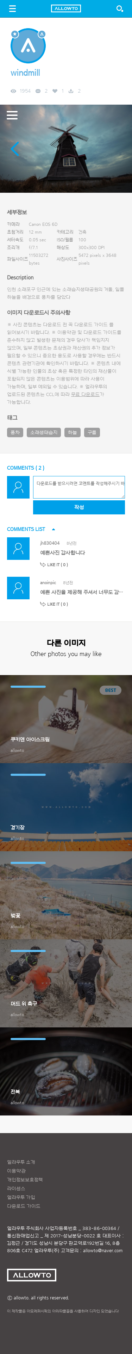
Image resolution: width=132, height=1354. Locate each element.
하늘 (72, 432)
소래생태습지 (43, 432)
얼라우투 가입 (21, 1197)
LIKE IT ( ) (57, 565)
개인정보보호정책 (25, 1179)
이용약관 (16, 1171)
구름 (92, 432)
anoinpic (48, 582)
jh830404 (49, 543)
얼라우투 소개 (21, 1162)
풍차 (15, 432)
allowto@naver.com (102, 1250)
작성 (79, 507)
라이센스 (16, 1188)
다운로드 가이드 (91, 324)
